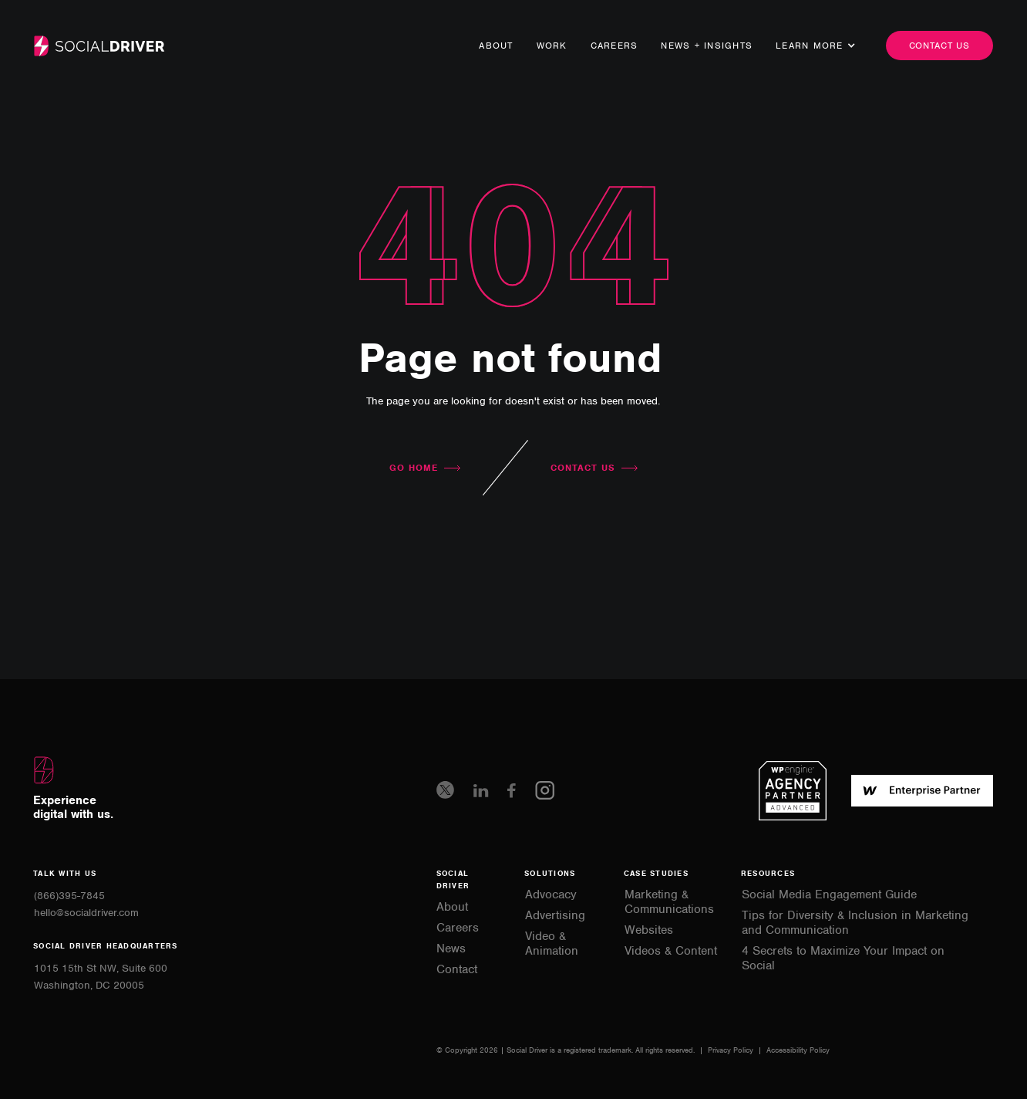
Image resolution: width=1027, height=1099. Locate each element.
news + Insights (707, 45)
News (451, 949)
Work (552, 45)
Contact (456, 969)
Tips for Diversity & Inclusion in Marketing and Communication (855, 923)
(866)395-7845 (69, 895)
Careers (614, 45)
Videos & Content (671, 951)
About (496, 45)
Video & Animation (551, 944)
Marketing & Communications (669, 902)
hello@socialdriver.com (86, 912)
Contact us (940, 45)
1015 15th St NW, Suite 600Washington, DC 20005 (100, 977)
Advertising (555, 915)
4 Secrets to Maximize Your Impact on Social (843, 958)
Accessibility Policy (798, 1050)
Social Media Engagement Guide (829, 895)
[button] (809, 45)
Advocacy (551, 895)
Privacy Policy (732, 1050)
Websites (649, 930)
